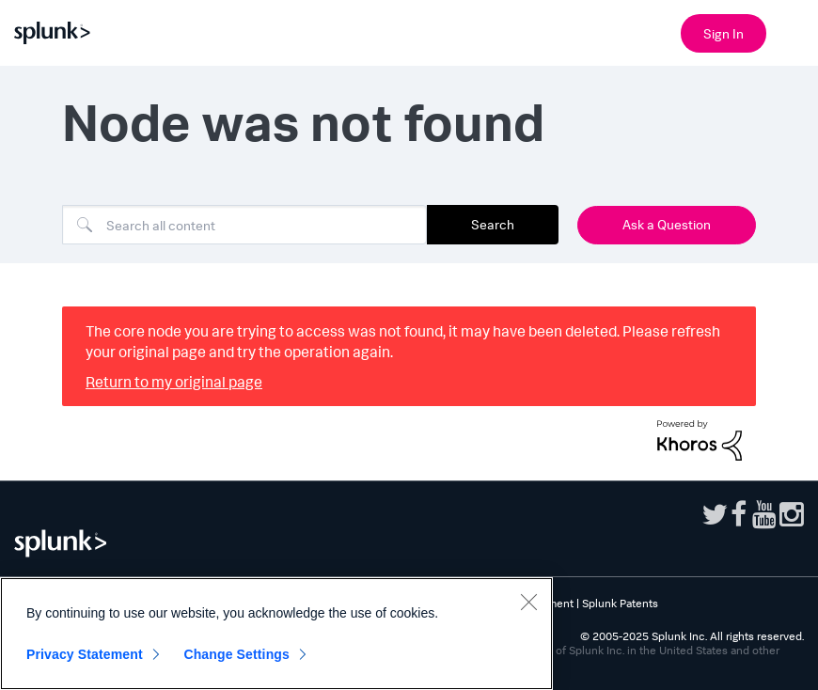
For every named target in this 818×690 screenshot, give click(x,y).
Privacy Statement (84, 654)
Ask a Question (666, 224)
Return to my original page (174, 381)
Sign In (723, 33)
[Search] (244, 224)
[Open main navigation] (792, 31)
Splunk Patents (620, 603)
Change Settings (236, 654)
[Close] (528, 601)
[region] (276, 633)
